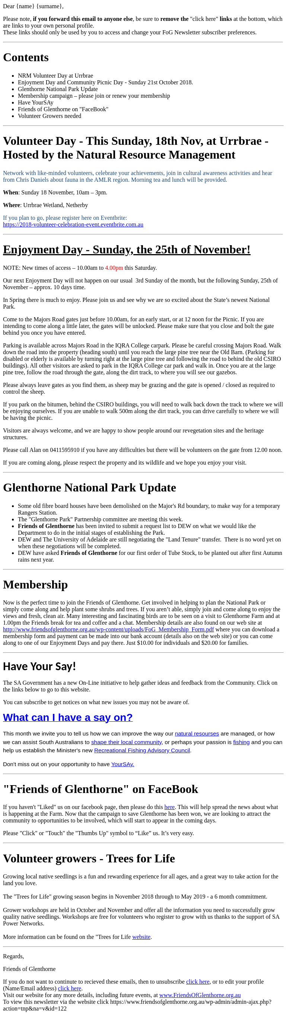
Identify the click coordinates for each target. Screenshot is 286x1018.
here (170, 807)
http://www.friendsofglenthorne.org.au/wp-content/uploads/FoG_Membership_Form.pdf (108, 629)
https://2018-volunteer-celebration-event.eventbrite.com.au (73, 224)
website (141, 937)
